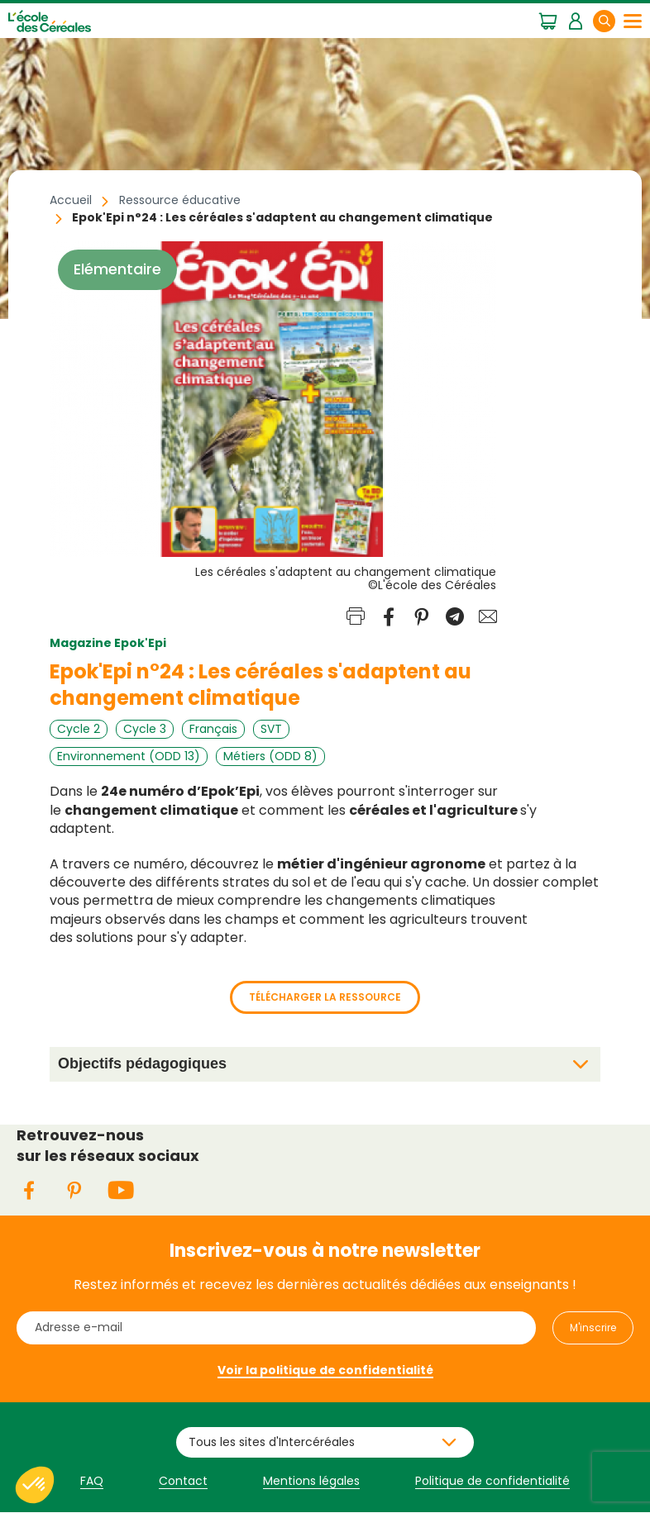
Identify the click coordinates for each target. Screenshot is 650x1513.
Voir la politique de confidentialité (325, 1370)
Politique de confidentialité (492, 1481)
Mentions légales (311, 1481)
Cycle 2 (78, 728)
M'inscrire (593, 1327)
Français (213, 728)
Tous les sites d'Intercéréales (272, 1442)
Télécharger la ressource (325, 997)
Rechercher (614, 20)
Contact (183, 1481)
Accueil (71, 200)
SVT (271, 728)
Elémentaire (117, 269)
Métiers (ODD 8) (270, 756)
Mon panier (548, 19)
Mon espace (575, 19)
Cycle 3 (144, 728)
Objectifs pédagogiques (142, 1063)
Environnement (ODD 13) (128, 756)
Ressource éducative (180, 200)
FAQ (91, 1481)
